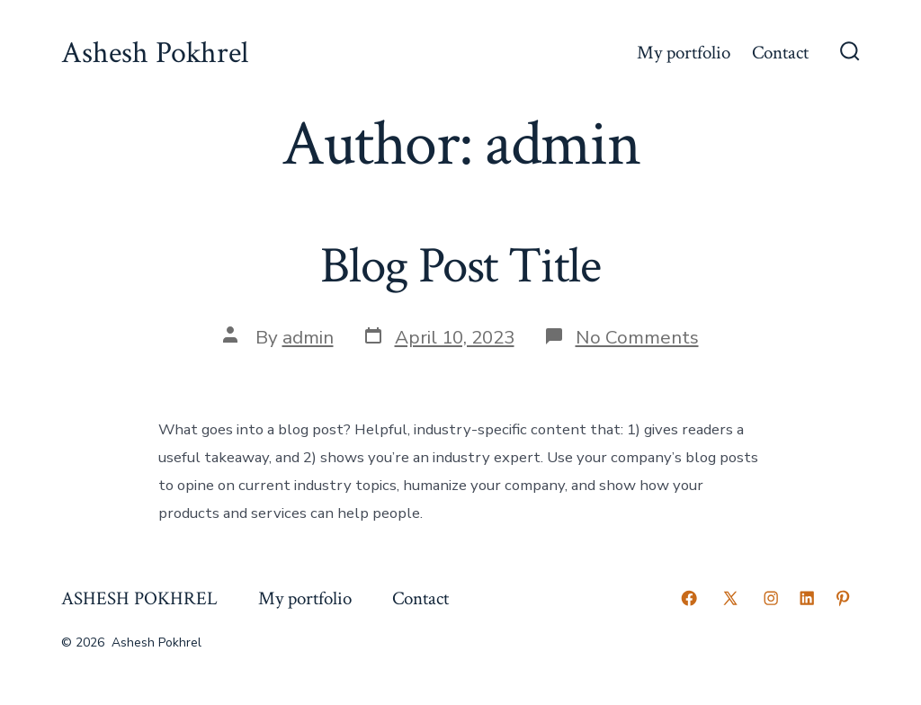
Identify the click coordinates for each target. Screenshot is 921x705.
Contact (780, 52)
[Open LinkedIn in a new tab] (807, 598)
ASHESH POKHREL (139, 598)
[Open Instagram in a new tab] (771, 598)
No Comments (637, 337)
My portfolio (683, 52)
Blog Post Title (460, 266)
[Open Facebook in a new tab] (689, 598)
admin (308, 337)
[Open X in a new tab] (730, 598)
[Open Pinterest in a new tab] (843, 598)
